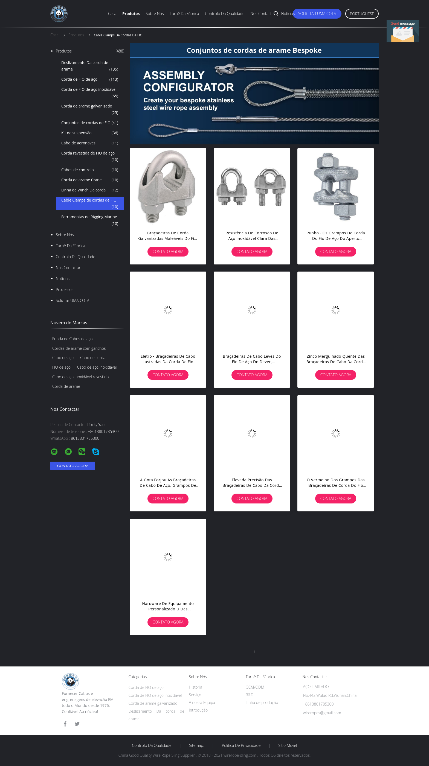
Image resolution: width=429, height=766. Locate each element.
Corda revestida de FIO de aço (89, 156)
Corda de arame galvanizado (89, 109)
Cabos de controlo (89, 170)
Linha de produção (262, 702)
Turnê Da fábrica (184, 13)
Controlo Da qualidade (225, 13)
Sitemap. (196, 745)
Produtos (131, 13)
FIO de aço (61, 367)
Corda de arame (66, 386)
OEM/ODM (255, 687)
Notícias (288, 13)
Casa (112, 13)
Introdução (198, 710)
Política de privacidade (241, 745)
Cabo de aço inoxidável (97, 367)
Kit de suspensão (89, 133)
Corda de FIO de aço (89, 79)
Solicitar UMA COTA (317, 13)
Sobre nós (155, 13)
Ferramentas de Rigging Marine (89, 220)
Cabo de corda (92, 357)
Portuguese (362, 13)
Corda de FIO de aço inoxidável (89, 93)
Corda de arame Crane (89, 180)
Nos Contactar (262, 13)
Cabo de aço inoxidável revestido (80, 376)
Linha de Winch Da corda (89, 190)
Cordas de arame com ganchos (79, 348)
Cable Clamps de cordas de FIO (89, 203)
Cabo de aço (63, 357)
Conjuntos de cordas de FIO (89, 123)
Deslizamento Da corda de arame (89, 66)
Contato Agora (168, 251)
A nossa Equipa (202, 702)
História (195, 687)
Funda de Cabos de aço (72, 338)
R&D (249, 694)
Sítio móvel (287, 745)
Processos (64, 289)
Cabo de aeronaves (89, 143)
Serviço (195, 694)
